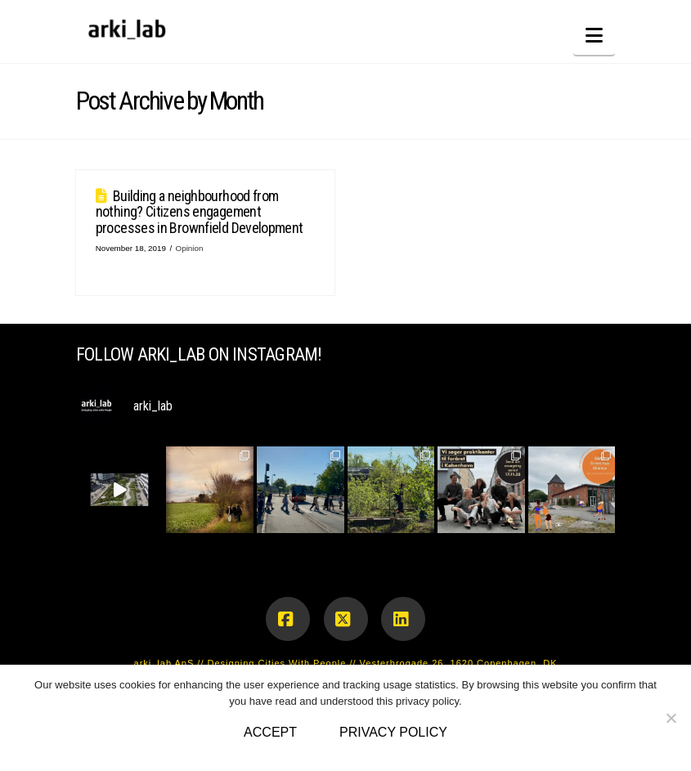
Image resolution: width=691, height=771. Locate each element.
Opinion (190, 248)
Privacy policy (393, 732)
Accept (270, 732)
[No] (670, 718)
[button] (594, 35)
